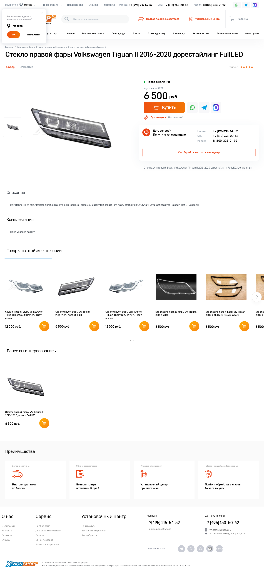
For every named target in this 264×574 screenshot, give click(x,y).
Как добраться (89, 535)
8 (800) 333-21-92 (214, 5)
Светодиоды (118, 33)
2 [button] (133, 340)
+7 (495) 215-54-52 (140, 5)
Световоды (179, 33)
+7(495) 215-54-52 (163, 522)
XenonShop (21, 564)
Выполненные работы (93, 530)
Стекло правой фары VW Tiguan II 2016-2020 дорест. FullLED (24, 414)
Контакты (109, 4)
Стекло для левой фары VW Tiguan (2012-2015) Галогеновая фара (225, 313)
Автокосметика (201, 33)
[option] (71, 128)
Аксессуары (252, 33)
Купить (164, 107)
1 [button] (130, 340)
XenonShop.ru (61, 562)
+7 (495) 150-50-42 (222, 522)
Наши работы (75, 4)
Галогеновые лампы (93, 33)
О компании (8, 525)
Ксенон (71, 33)
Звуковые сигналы (227, 33)
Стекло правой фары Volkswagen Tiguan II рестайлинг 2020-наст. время (24, 315)
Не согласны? (175, 117)
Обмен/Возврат (44, 539)
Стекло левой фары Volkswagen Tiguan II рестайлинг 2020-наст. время (123, 315)
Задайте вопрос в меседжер (199, 152)
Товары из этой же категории (34, 250)
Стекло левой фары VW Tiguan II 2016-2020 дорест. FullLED (73, 313)
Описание (26, 67)
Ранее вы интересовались (31, 350)
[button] (257, 297)
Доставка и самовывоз (48, 530)
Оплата (40, 535)
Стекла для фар (157, 33)
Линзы (136, 33)
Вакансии (7, 535)
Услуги (49, 33)
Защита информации (47, 544)
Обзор (10, 67)
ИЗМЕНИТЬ (33, 34)
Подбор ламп (43, 525)
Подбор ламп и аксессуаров (158, 19)
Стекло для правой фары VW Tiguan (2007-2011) (175, 313)
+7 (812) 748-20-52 (176, 5)
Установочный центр (204, 19)
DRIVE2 (219, 549)
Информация (52, 4)
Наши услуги (88, 525)
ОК (13, 34)
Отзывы (93, 4)
